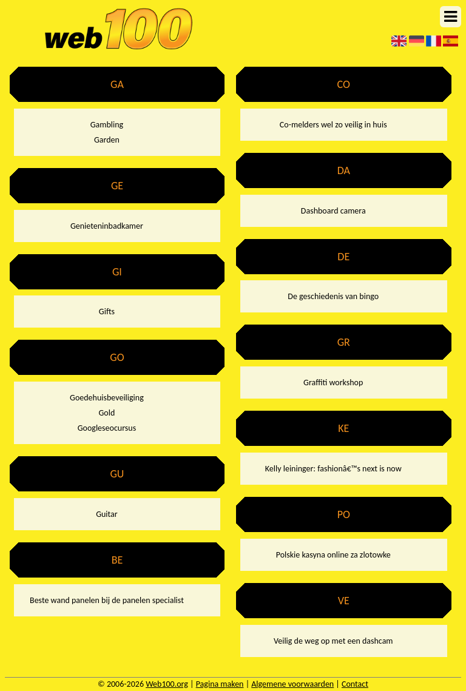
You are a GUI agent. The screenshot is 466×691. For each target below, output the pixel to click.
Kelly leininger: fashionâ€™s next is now (333, 468)
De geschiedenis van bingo (333, 296)
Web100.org (167, 684)
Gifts (107, 311)
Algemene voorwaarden (292, 684)
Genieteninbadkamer (106, 226)
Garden (107, 140)
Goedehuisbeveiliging (107, 398)
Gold (107, 413)
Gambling (106, 125)
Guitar (107, 514)
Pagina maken (220, 684)
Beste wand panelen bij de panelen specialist (107, 600)
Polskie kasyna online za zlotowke (333, 555)
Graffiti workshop (333, 382)
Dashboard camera (333, 211)
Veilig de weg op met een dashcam (333, 641)
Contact (355, 684)
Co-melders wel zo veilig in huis (333, 125)
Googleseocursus (107, 428)
